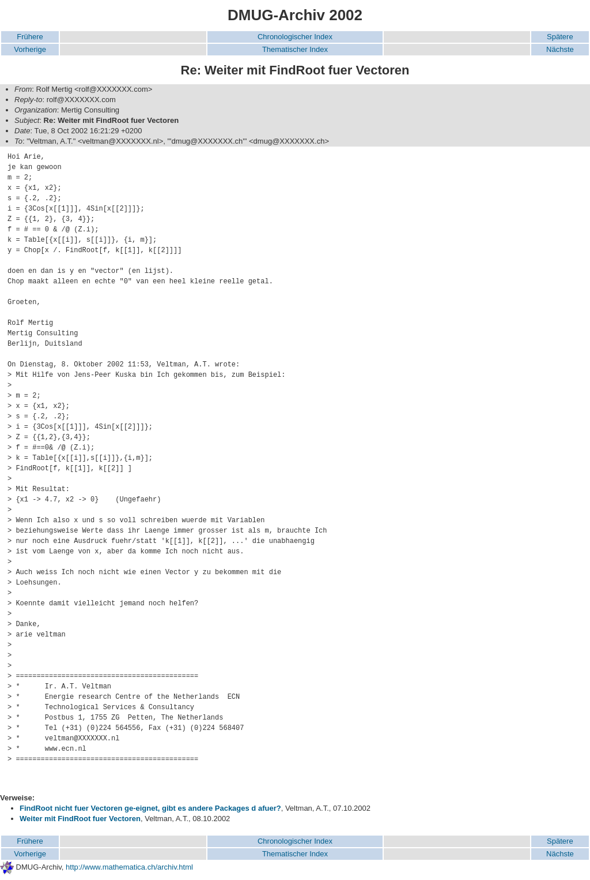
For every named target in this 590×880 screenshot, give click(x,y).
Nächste (560, 49)
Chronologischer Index (295, 36)
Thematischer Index (295, 49)
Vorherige (30, 49)
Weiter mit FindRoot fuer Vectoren (80, 818)
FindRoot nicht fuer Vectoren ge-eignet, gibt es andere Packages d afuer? (150, 808)
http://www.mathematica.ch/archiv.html (129, 867)
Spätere (560, 36)
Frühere (30, 36)
